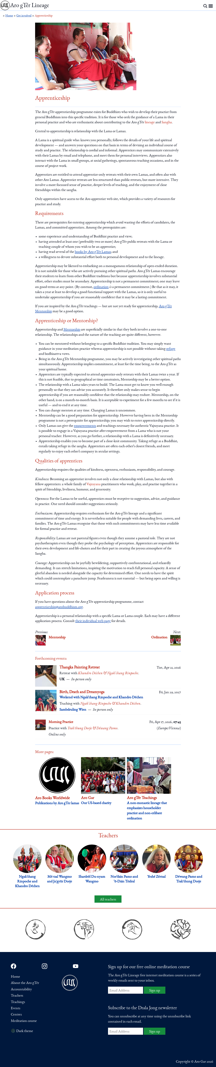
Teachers (17, 996)
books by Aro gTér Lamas (93, 252)
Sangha (166, 122)
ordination (101, 287)
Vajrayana (94, 484)
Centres (16, 1015)
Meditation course (24, 1021)
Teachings (18, 1002)
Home (15, 977)
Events (15, 1008)
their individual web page (93, 621)
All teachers (108, 899)
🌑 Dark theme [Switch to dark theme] (22, 1031)
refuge (170, 349)
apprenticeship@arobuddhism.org (59, 607)
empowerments (85, 426)
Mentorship (71, 330)
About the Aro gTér (25, 983)
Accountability (21, 989)
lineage (150, 122)
